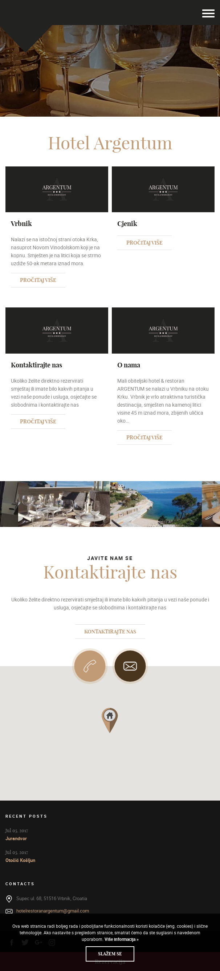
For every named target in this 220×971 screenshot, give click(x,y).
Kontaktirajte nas (110, 631)
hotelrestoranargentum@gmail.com (52, 911)
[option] (156, 504)
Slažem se (110, 953)
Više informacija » (121, 939)
